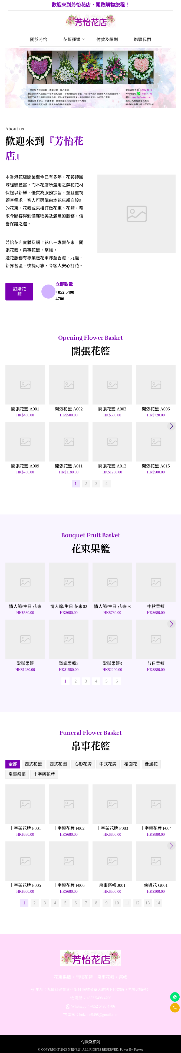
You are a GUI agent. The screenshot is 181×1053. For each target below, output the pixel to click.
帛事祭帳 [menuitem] (17, 774)
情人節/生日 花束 (25, 606)
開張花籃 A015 (156, 466)
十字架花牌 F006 (69, 885)
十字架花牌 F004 (156, 828)
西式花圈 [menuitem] (58, 764)
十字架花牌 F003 (112, 828)
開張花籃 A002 (69, 409)
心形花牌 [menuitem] (83, 764)
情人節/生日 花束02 (68, 606)
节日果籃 (155, 663)
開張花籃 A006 (156, 409)
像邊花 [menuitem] (151, 764)
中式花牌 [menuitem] (108, 764)
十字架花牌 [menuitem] (44, 774)
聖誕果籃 (25, 663)
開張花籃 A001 (25, 409)
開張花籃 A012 (112, 466)
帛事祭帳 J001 (112, 885)
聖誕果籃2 (68, 663)
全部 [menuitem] (12, 764)
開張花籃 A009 (25, 466)
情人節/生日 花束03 (112, 606)
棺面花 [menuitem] (130, 764)
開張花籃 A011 (69, 466)
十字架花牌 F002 (69, 828)
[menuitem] (39, 39)
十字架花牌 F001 (25, 828)
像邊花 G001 (156, 885)
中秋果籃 (155, 606)
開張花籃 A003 (112, 409)
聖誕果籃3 (112, 663)
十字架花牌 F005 (25, 885)
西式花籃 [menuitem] (33, 764)
